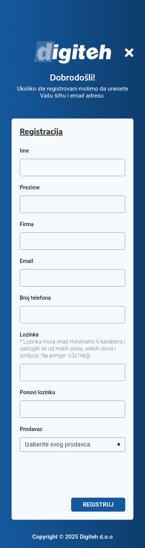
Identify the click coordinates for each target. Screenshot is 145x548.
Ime (24, 151)
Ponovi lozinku (37, 392)
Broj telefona (35, 298)
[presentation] (78, 475)
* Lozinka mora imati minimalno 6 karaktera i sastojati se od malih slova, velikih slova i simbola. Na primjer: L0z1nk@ (72, 348)
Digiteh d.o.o (96, 536)
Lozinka (29, 335)
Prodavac (31, 429)
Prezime (30, 187)
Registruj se (98, 506)
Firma (27, 224)
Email (26, 261)
